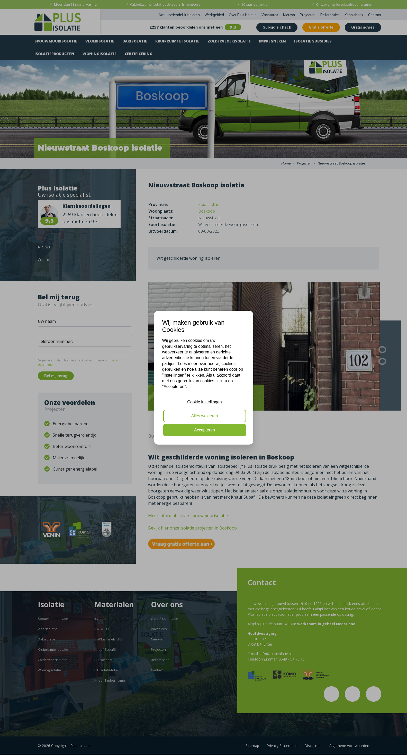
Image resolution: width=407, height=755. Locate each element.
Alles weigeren (204, 416)
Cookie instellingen (204, 402)
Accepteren (204, 430)
